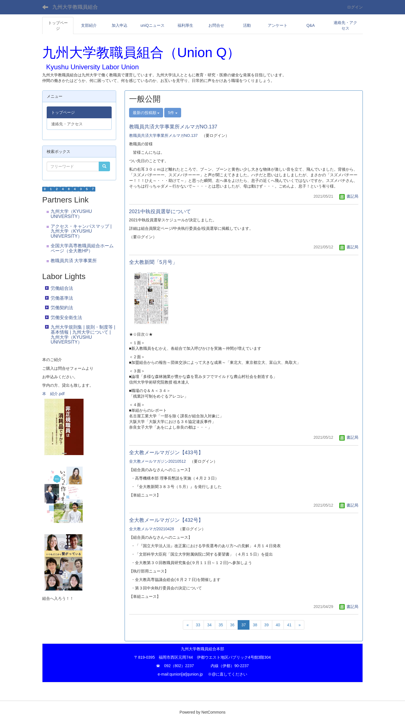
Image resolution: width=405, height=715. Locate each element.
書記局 (348, 196)
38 (255, 625)
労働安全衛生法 (66, 317)
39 (266, 625)
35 (221, 625)
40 (278, 625)
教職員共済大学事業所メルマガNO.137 (173, 127)
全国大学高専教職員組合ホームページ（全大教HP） (82, 248)
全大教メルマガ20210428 (151, 529)
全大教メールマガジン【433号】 (166, 452)
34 (209, 625)
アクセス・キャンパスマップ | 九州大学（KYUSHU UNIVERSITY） (81, 231)
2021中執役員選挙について (160, 211)
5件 (172, 112)
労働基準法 (62, 298)
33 (198, 625)
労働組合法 (62, 288)
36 (232, 625)
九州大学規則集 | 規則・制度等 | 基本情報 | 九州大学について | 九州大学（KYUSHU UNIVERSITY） (83, 334)
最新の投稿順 (146, 112)
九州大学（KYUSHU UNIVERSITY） (71, 214)
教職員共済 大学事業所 (74, 260)
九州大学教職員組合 (75, 7)
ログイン (355, 7)
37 (243, 625)
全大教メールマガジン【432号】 (166, 520)
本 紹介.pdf (53, 393)
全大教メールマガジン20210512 (157, 461)
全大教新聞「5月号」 (156, 262)
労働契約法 (62, 307)
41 (289, 625)
